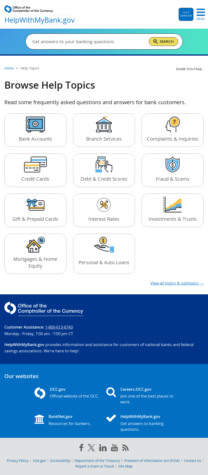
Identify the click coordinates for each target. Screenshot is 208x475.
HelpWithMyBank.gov (140, 416)
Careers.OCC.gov (135, 389)
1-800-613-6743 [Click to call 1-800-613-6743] (59, 327)
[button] (186, 14)
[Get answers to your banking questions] (88, 41)
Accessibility (60, 460)
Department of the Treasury (97, 460)
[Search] (163, 41)
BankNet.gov (61, 416)
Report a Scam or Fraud (94, 466)
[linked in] (103, 448)
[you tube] (114, 448)
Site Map (125, 466)
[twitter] (91, 448)
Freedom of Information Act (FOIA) (151, 460)
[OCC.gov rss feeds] (125, 448)
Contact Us (192, 460)
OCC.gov (58, 389)
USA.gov (39, 460)
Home (9, 68)
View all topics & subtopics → (177, 283)
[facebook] (81, 448)
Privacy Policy (17, 460)
